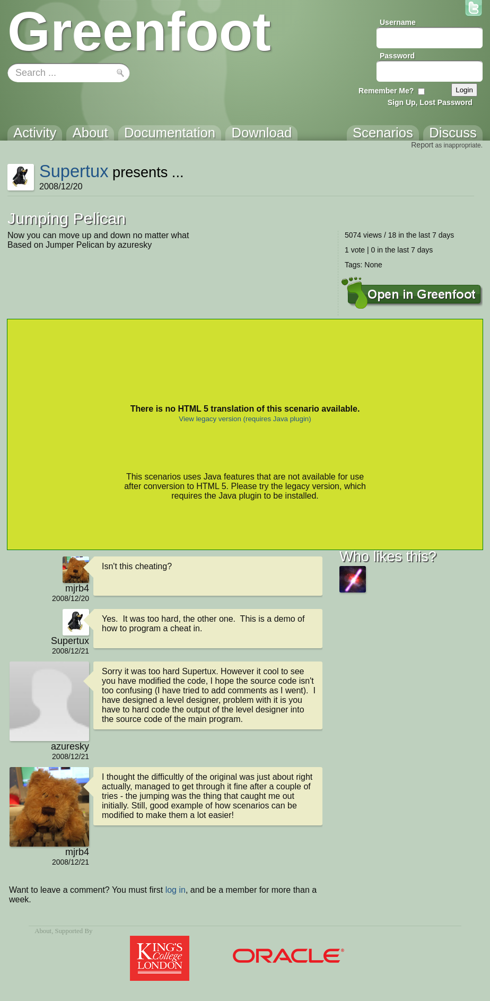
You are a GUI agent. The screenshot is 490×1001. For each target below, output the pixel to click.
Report (422, 145)
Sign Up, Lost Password (430, 102)
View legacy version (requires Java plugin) (245, 419)
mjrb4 (77, 588)
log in (175, 889)
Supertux (74, 171)
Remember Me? (386, 90)
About (42, 931)
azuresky (70, 746)
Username (398, 22)
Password (397, 55)
